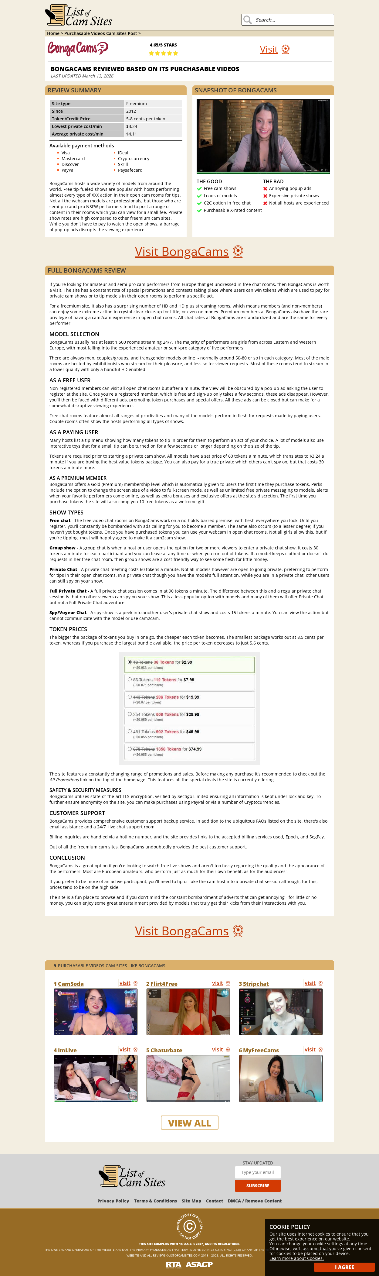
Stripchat (256, 983)
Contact (214, 1201)
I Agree (344, 1267)
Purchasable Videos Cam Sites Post (101, 33)
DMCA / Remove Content (255, 1201)
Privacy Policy (113, 1201)
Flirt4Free (164, 983)
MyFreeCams (261, 1050)
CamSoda (71, 983)
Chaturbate (166, 1050)
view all (189, 1123)
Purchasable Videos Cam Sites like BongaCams (109, 965)
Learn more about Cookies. (296, 1258)
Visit (269, 49)
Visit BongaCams (182, 251)
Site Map (191, 1201)
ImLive (67, 1050)
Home (53, 33)
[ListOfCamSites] (132, 1176)
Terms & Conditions (155, 1201)
